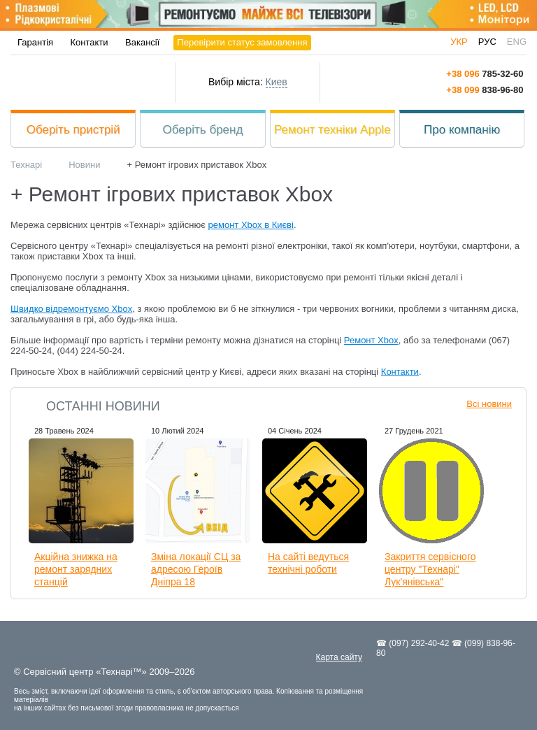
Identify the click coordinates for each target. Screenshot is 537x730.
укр (459, 41)
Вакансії (142, 42)
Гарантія (35, 42)
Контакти (89, 42)
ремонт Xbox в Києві (251, 225)
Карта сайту (339, 657)
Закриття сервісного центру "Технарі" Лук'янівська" (430, 569)
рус (487, 41)
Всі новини (489, 404)
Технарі (93, 82)
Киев (276, 81)
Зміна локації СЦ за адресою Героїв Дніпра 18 (196, 569)
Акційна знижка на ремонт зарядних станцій (75, 569)
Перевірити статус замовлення (242, 42)
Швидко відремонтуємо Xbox (71, 308)
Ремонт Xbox (371, 340)
